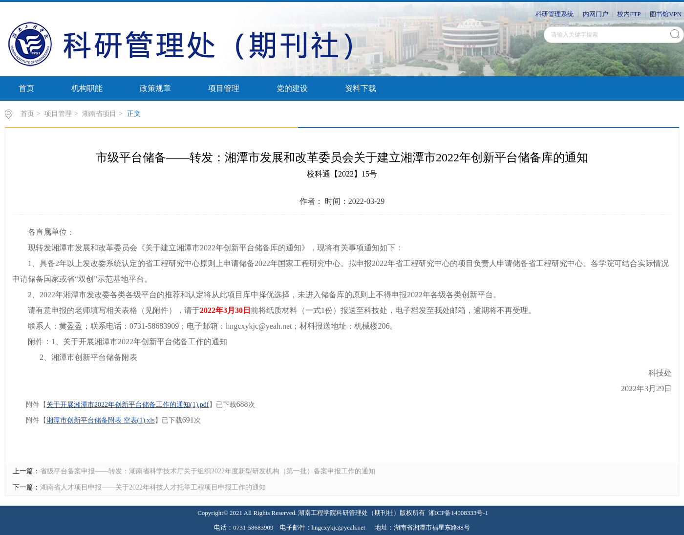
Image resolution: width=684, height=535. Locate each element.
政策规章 (155, 88)
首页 (26, 88)
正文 (134, 113)
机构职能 (87, 88)
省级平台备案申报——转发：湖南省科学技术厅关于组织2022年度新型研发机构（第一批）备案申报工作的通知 (207, 471)
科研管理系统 (554, 14)
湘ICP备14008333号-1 (458, 512)
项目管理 (223, 88)
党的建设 (292, 88)
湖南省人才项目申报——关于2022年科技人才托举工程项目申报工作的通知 (153, 487)
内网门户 (595, 14)
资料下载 (360, 88)
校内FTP (629, 14)
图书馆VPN (666, 14)
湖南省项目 (99, 113)
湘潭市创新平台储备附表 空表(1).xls (100, 420)
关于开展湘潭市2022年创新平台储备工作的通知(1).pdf (127, 404)
